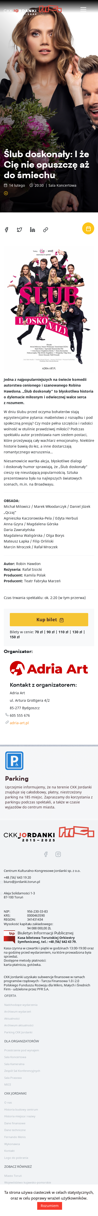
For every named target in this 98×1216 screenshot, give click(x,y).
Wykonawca (12, 1144)
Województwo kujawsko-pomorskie (27, 1182)
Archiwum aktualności (18, 1025)
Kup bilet (50, 619)
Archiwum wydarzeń (17, 1011)
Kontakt (9, 1151)
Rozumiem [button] (50, 1205)
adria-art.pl (19, 722)
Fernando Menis (15, 1137)
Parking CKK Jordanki (18, 1032)
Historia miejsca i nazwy (19, 1116)
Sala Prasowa (13, 1078)
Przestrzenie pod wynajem (21, 1050)
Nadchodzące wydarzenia (20, 1005)
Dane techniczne (15, 1130)
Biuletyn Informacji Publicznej (45, 933)
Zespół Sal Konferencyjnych (22, 1071)
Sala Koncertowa (15, 1057)
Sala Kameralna (14, 1064)
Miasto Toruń (13, 1176)
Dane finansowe (14, 1123)
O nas (8, 1102)
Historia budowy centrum (21, 1109)
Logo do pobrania (16, 1158)
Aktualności (12, 1018)
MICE (7, 1084)
